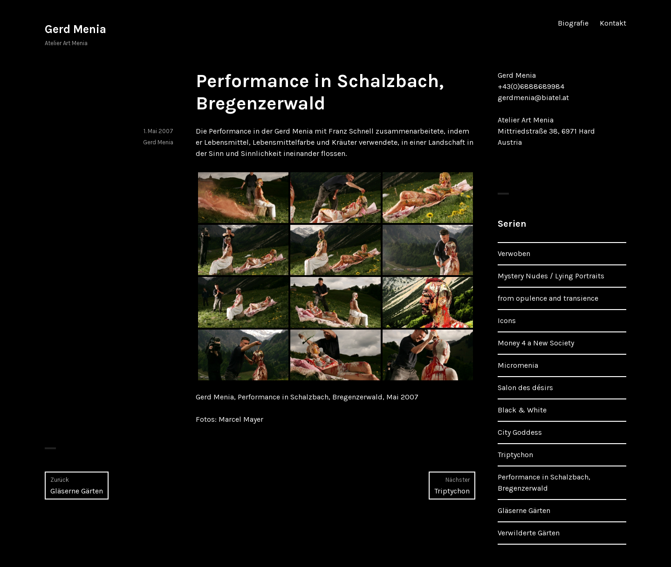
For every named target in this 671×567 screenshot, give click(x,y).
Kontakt (613, 23)
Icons (507, 320)
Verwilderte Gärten (529, 532)
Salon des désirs (525, 387)
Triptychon (515, 454)
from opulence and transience (548, 298)
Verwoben (514, 253)
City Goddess (520, 432)
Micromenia (518, 365)
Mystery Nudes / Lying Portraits (551, 275)
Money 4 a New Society (536, 342)
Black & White (522, 409)
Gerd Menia (75, 29)
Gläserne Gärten (524, 510)
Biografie (573, 23)
